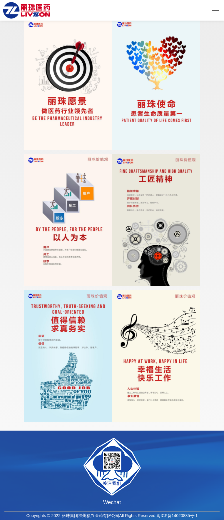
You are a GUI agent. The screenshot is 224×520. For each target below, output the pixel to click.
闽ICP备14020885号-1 (177, 515)
